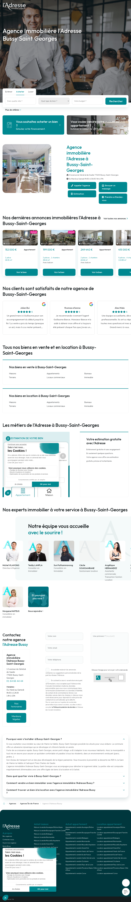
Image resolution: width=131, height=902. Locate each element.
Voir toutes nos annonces (115, 218)
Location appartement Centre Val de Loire (111, 858)
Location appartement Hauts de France (111, 851)
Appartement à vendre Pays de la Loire (79, 865)
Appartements (53, 373)
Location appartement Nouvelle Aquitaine (112, 845)
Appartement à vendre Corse (76, 873)
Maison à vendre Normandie (44, 837)
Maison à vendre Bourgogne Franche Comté (50, 831)
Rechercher (116, 101)
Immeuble (88, 377)
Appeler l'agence (80, 185)
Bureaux (88, 373)
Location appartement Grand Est (108, 848)
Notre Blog (6, 846)
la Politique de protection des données (63, 707)
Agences (12, 803)
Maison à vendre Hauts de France (46, 847)
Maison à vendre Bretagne (43, 834)
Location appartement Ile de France (109, 855)
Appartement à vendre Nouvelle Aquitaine (80, 845)
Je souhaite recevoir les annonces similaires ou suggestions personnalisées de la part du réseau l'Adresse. (63, 672)
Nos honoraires (16, 705)
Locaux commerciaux (56, 377)
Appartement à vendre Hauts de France (79, 851)
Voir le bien (21, 272)
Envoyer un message (108, 187)
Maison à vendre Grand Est (43, 844)
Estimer (8, 91)
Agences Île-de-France (29, 803)
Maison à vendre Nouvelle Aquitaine (47, 841)
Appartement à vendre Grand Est (77, 848)
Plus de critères (13, 110)
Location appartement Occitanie (108, 861)
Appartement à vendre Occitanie (77, 861)
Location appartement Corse (107, 873)
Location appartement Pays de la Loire (110, 865)
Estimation (77, 193)
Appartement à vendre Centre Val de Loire (80, 858)
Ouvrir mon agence (9, 843)
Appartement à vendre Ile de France (78, 855)
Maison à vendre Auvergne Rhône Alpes (48, 827)
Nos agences (7, 836)
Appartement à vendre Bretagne (77, 838)
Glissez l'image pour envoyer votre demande (110, 670)
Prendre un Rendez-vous (112, 198)
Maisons (12, 373)
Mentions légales (16, 718)
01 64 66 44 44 (15, 681)
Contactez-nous (8, 840)
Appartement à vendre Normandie (78, 841)
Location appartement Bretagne (108, 838)
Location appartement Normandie (109, 841)
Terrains (12, 377)
